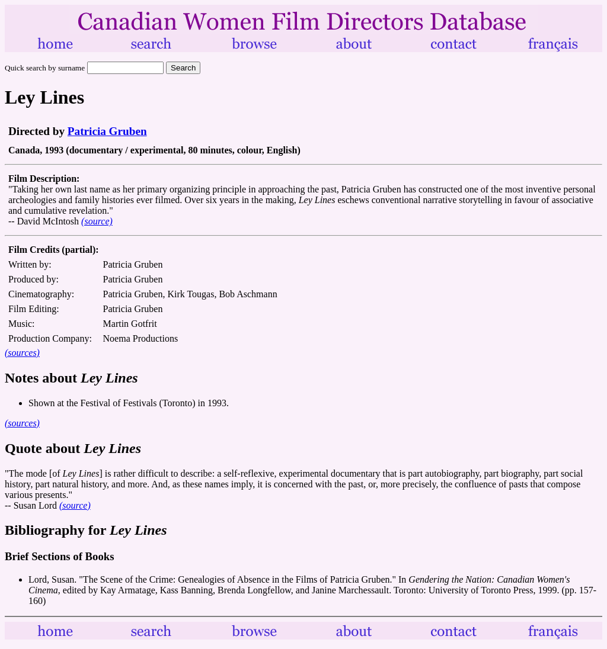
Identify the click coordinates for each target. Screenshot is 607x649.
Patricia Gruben (107, 131)
